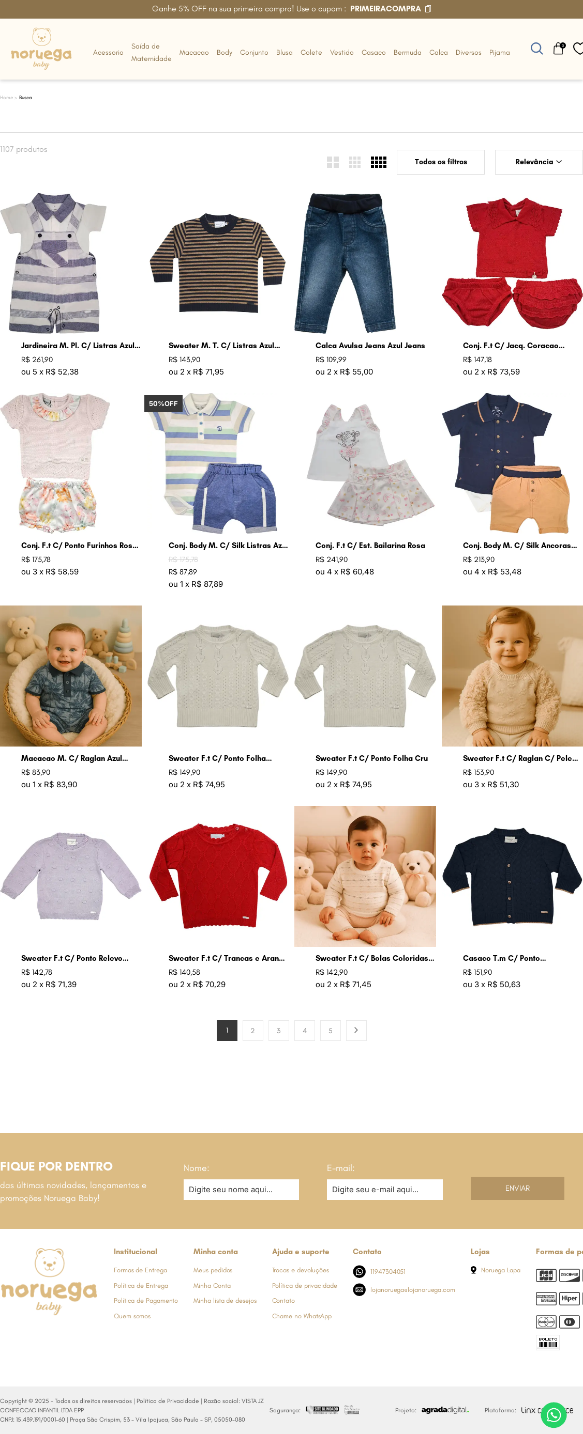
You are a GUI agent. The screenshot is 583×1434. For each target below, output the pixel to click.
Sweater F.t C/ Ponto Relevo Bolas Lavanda (72, 958)
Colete (311, 52)
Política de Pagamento (146, 1300)
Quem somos (132, 1316)
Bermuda (408, 52)
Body (224, 52)
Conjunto (254, 52)
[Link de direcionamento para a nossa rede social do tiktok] (90, 1335)
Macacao (194, 52)
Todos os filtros (441, 162)
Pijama (499, 52)
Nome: (197, 1168)
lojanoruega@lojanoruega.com (404, 1289)
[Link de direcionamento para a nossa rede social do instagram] (28, 1335)
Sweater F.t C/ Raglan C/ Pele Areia (517, 758)
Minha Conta (211, 1285)
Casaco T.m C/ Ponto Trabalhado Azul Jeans (503, 958)
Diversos (469, 52)
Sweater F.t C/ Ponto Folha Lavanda (217, 758)
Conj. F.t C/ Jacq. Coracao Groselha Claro (511, 346)
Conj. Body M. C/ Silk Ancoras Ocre (517, 546)
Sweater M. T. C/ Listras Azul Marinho (221, 346)
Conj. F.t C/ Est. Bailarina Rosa (370, 545)
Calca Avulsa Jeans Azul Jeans (370, 345)
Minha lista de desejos (224, 1300)
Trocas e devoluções (300, 1270)
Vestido (342, 52)
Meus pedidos (212, 1270)
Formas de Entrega (140, 1270)
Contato (283, 1300)
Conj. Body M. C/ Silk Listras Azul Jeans (228, 546)
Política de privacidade (304, 1285)
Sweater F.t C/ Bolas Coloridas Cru (372, 958)
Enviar (517, 1188)
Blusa (284, 52)
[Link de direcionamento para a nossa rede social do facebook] (8, 1335)
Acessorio (108, 52)
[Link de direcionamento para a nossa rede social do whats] (49, 1335)
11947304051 (379, 1271)
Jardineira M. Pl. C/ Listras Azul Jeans (77, 346)
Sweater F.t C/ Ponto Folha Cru (372, 758)
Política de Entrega (141, 1285)
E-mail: (341, 1168)
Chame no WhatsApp (302, 1316)
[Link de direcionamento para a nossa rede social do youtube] (70, 1335)
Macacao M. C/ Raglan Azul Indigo (71, 758)
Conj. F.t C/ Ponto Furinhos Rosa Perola (79, 546)
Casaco (374, 52)
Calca (438, 52)
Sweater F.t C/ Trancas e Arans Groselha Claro (226, 958)
